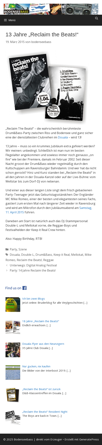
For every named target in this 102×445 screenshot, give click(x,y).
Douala (63, 137)
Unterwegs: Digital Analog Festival (33, 265)
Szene (23, 249)
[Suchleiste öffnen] (96, 18)
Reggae (48, 260)
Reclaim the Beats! (29, 260)
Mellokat (77, 255)
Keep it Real (61, 255)
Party (13, 249)
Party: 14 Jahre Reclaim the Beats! (33, 270)
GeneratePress (89, 439)
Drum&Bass (43, 255)
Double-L (27, 255)
